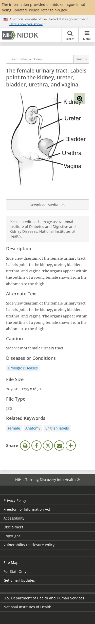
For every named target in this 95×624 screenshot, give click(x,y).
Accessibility (14, 518)
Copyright (12, 535)
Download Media (48, 204)
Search (70, 35)
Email (59, 445)
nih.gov (60, 10)
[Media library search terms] (40, 59)
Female (14, 428)
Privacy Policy (15, 500)
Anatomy (32, 428)
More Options (71, 445)
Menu (86, 35)
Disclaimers (13, 527)
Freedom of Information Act (27, 509)
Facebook (36, 445)
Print (25, 445)
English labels (57, 428)
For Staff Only (15, 571)
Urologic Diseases (23, 368)
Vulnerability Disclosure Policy (29, 544)
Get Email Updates (19, 580)
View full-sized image (79, 98)
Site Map (11, 562)
